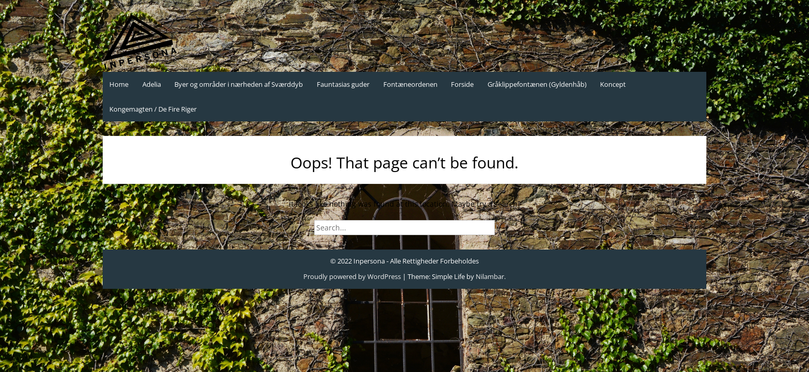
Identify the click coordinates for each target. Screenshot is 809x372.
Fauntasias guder (343, 84)
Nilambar (490, 276)
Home (118, 84)
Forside (462, 84)
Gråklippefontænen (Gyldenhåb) (537, 84)
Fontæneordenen (410, 84)
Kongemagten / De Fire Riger (153, 109)
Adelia (151, 84)
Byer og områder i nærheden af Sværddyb (238, 84)
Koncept (613, 84)
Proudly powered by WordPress (352, 276)
